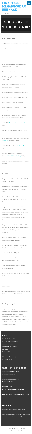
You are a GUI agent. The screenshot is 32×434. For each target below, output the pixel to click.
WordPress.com (22, 431)
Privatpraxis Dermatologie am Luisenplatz (14, 6)
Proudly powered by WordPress (16, 428)
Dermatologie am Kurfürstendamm (18, 122)
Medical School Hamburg (21, 145)
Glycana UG (5, 140)
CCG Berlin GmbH (7, 133)
